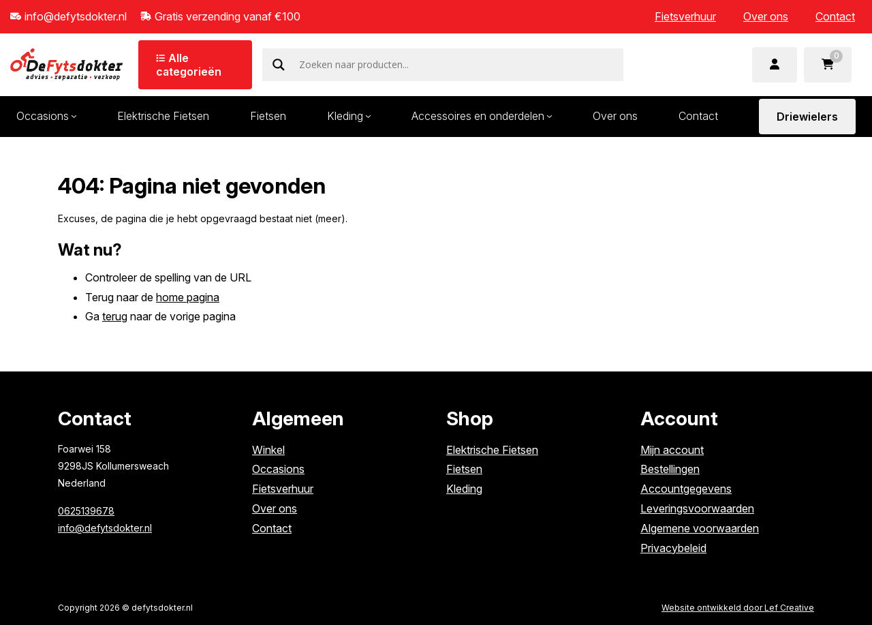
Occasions (278, 469)
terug (114, 316)
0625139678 (86, 511)
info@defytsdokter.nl (105, 528)
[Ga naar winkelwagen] (827, 64)
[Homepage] (66, 63)
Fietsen (268, 116)
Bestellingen (670, 469)
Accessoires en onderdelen (477, 116)
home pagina (187, 297)
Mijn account (672, 450)
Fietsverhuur (685, 16)
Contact (835, 16)
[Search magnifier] (279, 65)
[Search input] (459, 64)
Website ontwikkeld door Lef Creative (737, 608)
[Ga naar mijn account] (774, 64)
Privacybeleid (673, 548)
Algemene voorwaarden (699, 528)
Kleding (345, 116)
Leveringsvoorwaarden (697, 508)
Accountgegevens (686, 489)
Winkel (268, 450)
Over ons (765, 16)
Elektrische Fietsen (163, 116)
